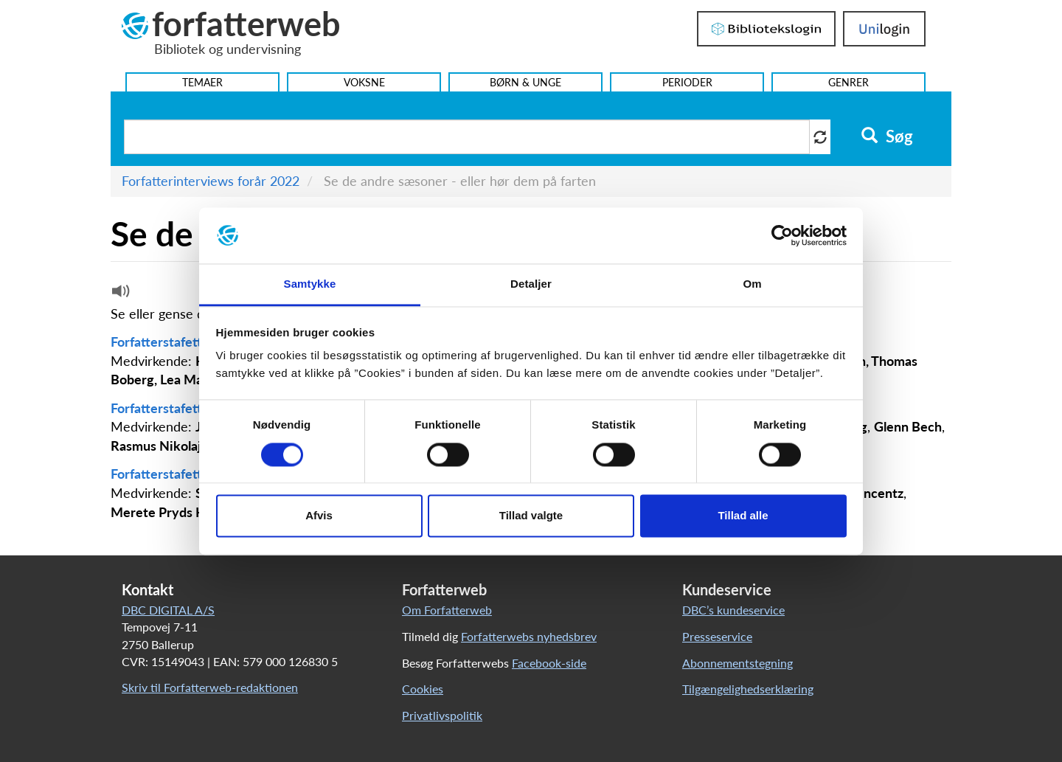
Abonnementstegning (737, 663)
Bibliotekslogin (766, 29)
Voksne (364, 82)
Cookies (422, 689)
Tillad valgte (531, 516)
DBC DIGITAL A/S (168, 610)
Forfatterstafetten (165, 341)
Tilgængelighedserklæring (747, 689)
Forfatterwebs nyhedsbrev (529, 636)
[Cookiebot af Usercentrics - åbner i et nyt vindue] (782, 235)
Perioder (687, 82)
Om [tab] (752, 284)
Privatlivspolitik (442, 715)
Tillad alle (743, 516)
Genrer (848, 82)
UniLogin (884, 29)
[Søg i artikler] (467, 137)
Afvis (319, 516)
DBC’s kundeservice (733, 610)
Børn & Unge (525, 82)
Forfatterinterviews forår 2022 (210, 181)
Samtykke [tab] (310, 284)
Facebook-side (549, 663)
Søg (886, 136)
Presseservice (717, 636)
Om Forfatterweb (447, 610)
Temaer (202, 82)
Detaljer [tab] (531, 284)
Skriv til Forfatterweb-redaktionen (210, 687)
